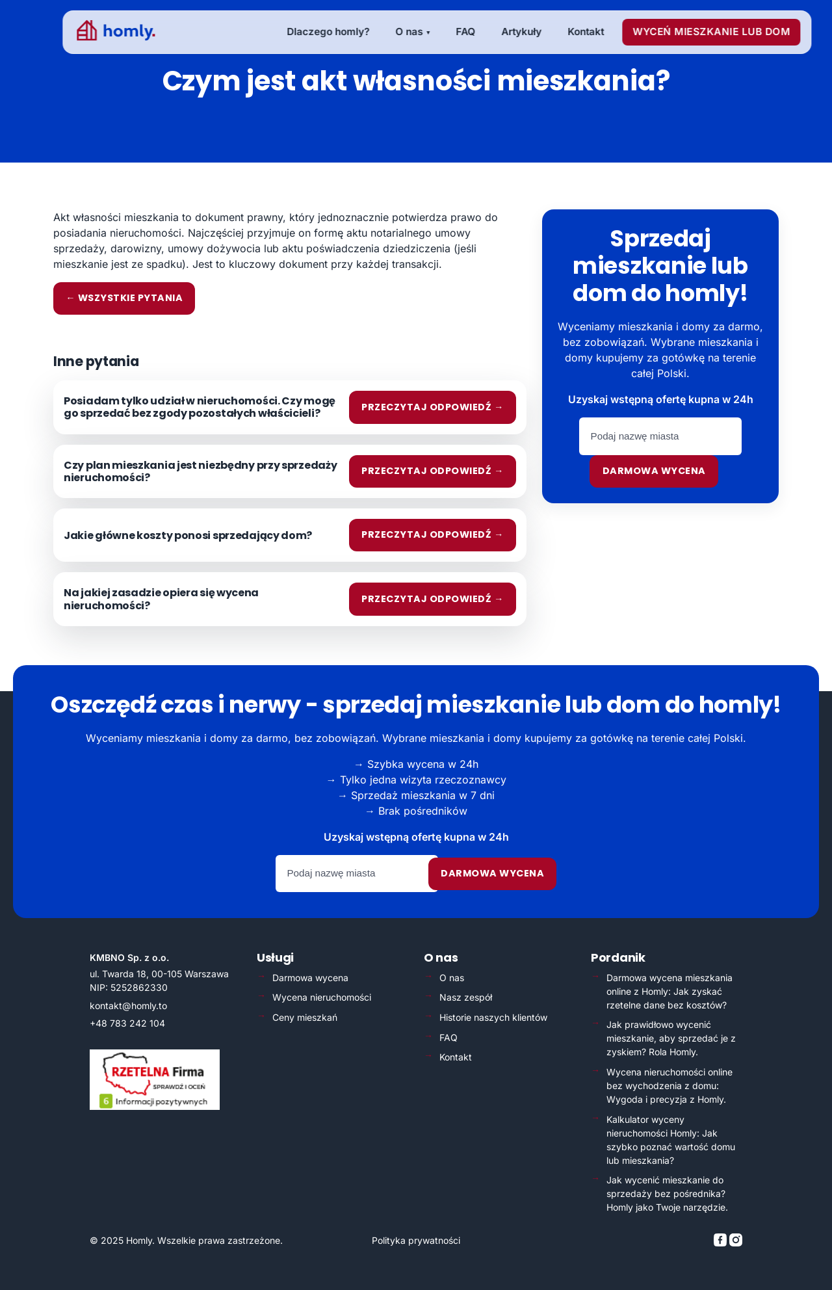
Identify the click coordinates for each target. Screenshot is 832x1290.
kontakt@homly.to (128, 1005)
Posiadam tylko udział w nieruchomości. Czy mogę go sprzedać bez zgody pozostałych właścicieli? (199, 407)
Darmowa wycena (654, 470)
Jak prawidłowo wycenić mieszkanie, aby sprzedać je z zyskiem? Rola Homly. (671, 1038)
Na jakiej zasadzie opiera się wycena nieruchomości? (161, 598)
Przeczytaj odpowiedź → (432, 407)
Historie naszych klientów (493, 1017)
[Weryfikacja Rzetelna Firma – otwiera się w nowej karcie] (155, 1106)
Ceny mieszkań (304, 1017)
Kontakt (455, 1056)
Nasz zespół (465, 997)
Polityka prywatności (416, 1240)
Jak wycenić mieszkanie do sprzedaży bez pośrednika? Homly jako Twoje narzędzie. (667, 1193)
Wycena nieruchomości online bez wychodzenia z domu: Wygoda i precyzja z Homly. (669, 1085)
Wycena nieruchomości (321, 997)
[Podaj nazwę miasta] (660, 436)
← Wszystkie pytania (124, 297)
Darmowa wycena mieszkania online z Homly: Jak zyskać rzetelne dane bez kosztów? (669, 991)
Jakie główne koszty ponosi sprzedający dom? (188, 535)
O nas (451, 977)
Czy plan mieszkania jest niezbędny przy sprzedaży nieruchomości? (200, 471)
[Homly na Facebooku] (721, 1242)
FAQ (448, 1037)
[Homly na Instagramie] (735, 1242)
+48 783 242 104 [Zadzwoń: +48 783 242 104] (127, 1023)
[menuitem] (307, 32)
